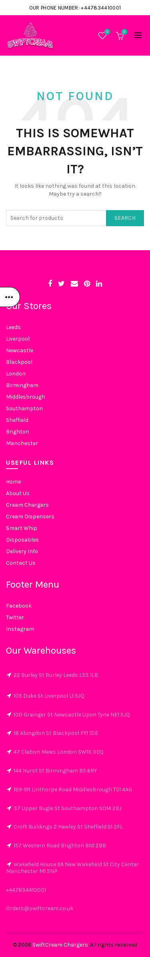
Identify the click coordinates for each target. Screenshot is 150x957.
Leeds (13, 327)
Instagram (20, 629)
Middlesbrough (25, 396)
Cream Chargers (27, 505)
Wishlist (106, 32)
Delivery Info (22, 551)
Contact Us (21, 563)
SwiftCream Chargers (60, 944)
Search (125, 218)
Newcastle (19, 350)
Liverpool (18, 338)
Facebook (19, 605)
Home (13, 481)
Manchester (22, 443)
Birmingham (22, 385)
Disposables (22, 539)
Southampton (24, 408)
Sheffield (17, 420)
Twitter (15, 617)
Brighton (17, 431)
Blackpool (19, 362)
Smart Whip (21, 528)
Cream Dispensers (30, 516)
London (16, 373)
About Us (18, 493)
